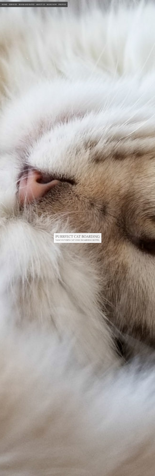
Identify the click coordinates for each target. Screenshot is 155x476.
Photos (62, 4)
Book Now (52, 4)
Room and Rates (26, 4)
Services (13, 4)
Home (4, 4)
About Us (40, 4)
